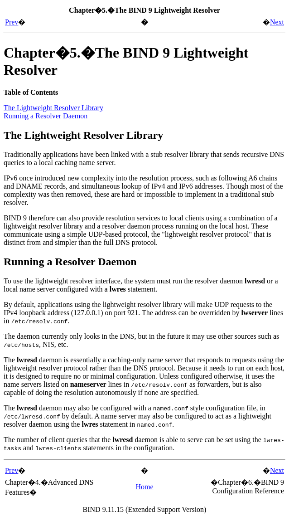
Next (277, 22)
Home (144, 487)
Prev (11, 22)
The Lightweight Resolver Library (53, 108)
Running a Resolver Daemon (45, 116)
